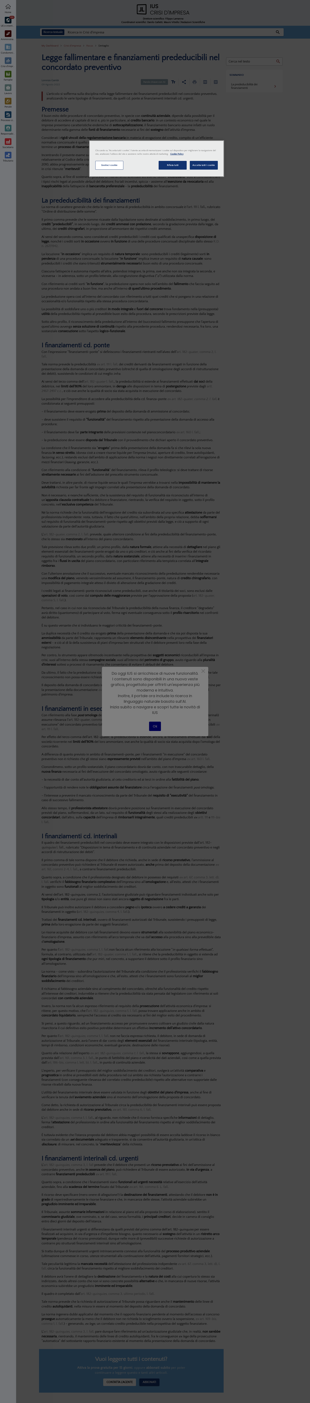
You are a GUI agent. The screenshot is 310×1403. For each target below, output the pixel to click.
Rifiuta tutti (172, 165)
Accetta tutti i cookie (203, 165)
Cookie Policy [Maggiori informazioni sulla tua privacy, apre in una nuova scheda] (177, 154)
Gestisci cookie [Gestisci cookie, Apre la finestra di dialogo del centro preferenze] (109, 165)
